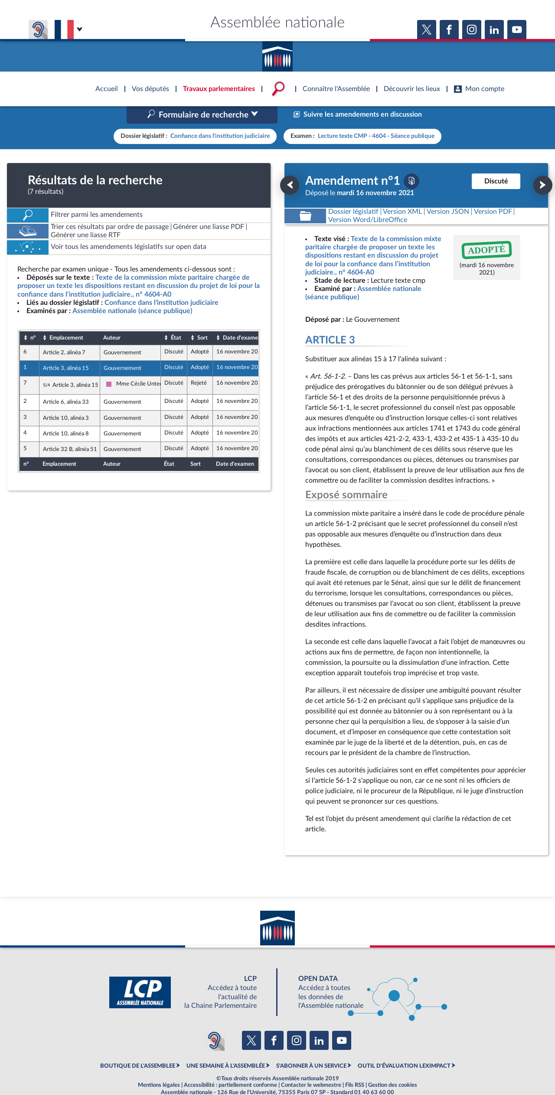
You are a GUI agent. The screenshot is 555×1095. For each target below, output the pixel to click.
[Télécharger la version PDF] (411, 162)
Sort (202, 319)
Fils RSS (354, 1066)
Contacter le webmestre (311, 1066)
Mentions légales (159, 1066)
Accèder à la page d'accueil (277, 53)
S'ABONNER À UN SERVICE (311, 1047)
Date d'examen (242, 319)
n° (33, 319)
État (176, 319)
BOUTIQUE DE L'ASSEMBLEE (137, 1047)
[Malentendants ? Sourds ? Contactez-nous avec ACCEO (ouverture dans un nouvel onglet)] (214, 1022)
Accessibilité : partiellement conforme (230, 1066)
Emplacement (66, 319)
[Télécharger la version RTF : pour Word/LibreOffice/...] (367, 201)
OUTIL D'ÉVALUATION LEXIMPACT (404, 1047)
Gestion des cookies (392, 1066)
